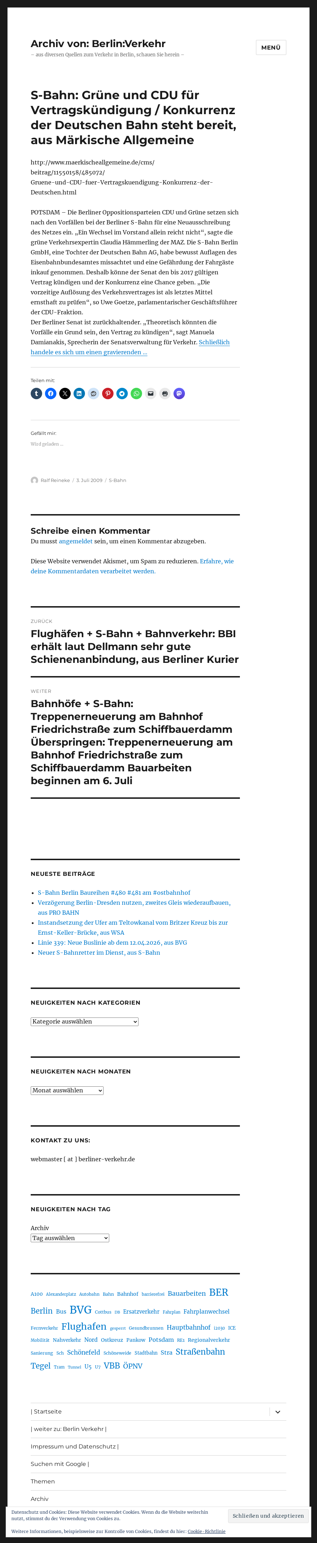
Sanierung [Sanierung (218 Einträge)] (42, 1353)
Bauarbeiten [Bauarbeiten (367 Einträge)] (187, 1294)
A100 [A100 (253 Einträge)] (37, 1294)
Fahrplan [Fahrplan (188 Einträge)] (171, 1312)
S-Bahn (117, 480)
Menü (271, 47)
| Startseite (46, 1411)
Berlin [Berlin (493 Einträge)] (42, 1311)
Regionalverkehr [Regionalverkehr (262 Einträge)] (209, 1340)
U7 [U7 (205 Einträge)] (98, 1367)
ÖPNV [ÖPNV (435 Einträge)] (132, 1366)
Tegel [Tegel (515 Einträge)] (41, 1366)
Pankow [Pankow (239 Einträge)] (135, 1340)
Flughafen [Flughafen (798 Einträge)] (84, 1326)
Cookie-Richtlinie (207, 1531)
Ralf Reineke (55, 480)
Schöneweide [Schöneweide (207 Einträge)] (117, 1353)
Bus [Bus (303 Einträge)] (61, 1311)
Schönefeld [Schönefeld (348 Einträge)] (83, 1352)
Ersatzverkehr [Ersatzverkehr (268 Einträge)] (141, 1312)
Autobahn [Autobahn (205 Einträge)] (89, 1294)
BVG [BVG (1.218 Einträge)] (81, 1309)
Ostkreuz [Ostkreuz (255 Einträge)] (112, 1340)
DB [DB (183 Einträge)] (117, 1312)
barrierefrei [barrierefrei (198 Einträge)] (153, 1294)
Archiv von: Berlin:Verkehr (98, 43)
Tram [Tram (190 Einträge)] (59, 1367)
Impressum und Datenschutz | (75, 1446)
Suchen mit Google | (60, 1464)
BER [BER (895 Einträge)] (218, 1292)
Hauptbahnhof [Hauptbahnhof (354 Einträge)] (189, 1327)
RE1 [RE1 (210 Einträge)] (181, 1340)
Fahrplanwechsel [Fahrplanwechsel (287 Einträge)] (206, 1311)
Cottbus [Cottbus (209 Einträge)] (103, 1312)
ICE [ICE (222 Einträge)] (232, 1328)
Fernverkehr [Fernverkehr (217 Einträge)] (44, 1328)
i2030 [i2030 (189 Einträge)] (219, 1328)
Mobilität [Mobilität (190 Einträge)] (40, 1340)
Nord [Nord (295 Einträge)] (91, 1339)
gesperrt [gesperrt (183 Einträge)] (118, 1328)
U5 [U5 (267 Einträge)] (88, 1367)
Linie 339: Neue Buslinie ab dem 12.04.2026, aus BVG (112, 942)
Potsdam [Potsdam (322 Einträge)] (161, 1339)
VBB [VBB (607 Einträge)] (112, 1366)
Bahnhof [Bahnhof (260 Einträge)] (128, 1294)
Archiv (40, 1228)
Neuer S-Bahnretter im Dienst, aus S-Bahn (99, 952)
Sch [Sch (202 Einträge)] (60, 1353)
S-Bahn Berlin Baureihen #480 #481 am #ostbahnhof (114, 892)
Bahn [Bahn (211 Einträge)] (108, 1294)
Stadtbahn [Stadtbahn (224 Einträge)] (146, 1353)
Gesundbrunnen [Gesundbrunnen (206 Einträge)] (146, 1328)
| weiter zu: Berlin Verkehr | (69, 1429)
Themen (43, 1481)
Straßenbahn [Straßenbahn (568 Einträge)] (200, 1352)
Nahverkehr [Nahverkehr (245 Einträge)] (67, 1340)
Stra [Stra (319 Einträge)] (166, 1352)
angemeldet (76, 541)
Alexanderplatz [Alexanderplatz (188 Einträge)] (61, 1294)
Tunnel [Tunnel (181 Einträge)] (74, 1367)
